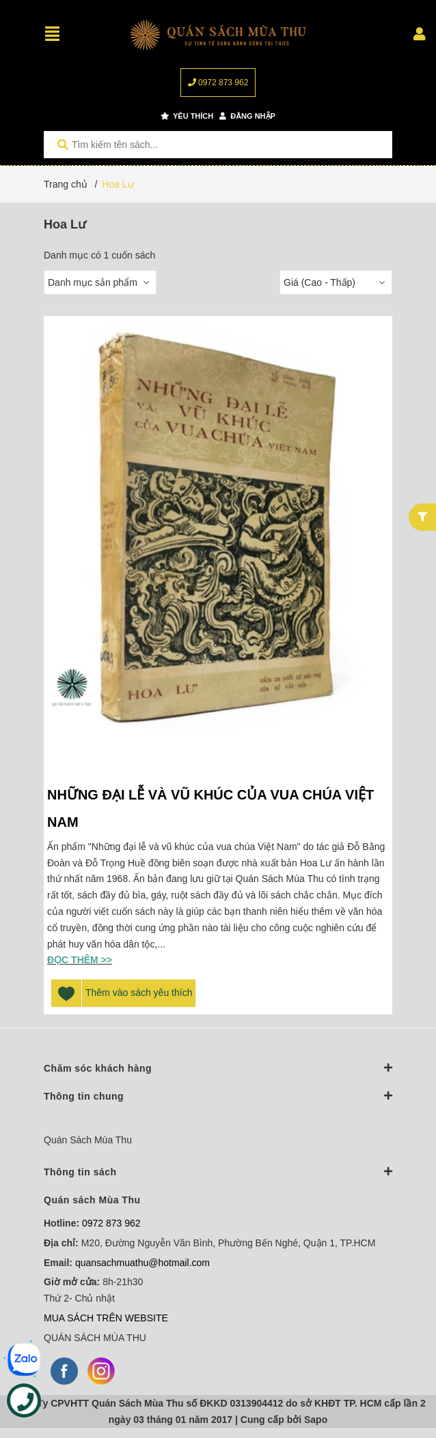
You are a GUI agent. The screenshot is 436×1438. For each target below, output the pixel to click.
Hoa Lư (117, 184)
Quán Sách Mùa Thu (88, 1139)
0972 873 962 (218, 82)
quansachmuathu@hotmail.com (142, 1262)
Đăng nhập (247, 116)
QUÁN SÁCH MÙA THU (95, 1337)
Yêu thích (187, 116)
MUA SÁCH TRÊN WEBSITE (106, 1317)
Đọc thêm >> (79, 959)
